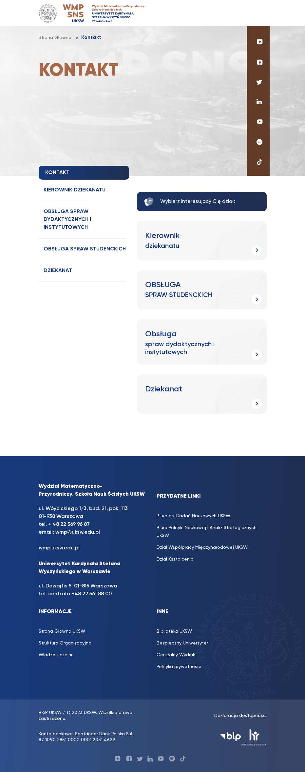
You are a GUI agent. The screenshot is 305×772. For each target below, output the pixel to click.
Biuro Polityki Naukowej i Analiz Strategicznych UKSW (207, 531)
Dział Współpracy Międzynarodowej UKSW (202, 547)
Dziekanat (58, 270)
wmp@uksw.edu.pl (77, 532)
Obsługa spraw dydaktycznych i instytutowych (67, 219)
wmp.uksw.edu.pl (59, 548)
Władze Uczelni (55, 655)
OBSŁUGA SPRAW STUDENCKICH (85, 249)
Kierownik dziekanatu (74, 190)
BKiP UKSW (50, 712)
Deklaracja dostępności (240, 715)
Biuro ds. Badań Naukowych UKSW (193, 516)
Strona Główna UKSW (62, 631)
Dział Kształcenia (175, 559)
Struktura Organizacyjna (65, 643)
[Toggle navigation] (258, 13)
